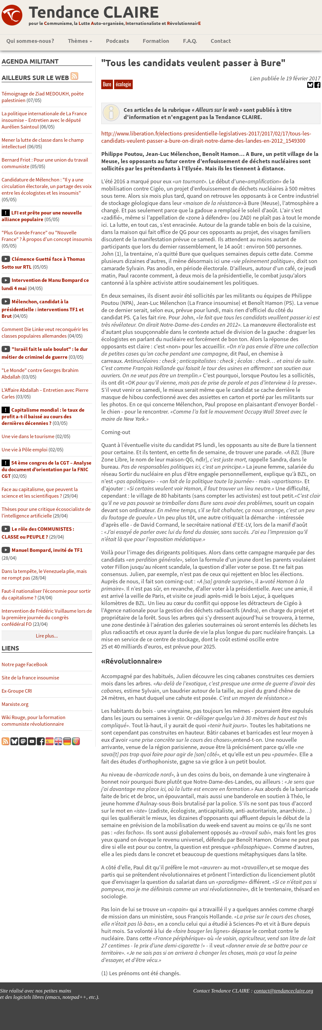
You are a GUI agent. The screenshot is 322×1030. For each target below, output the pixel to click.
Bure (107, 84)
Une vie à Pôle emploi (24, 449)
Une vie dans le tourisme (28, 436)
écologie (123, 84)
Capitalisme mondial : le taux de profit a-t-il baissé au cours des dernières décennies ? (43, 416)
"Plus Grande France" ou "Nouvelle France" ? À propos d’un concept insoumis (47, 236)
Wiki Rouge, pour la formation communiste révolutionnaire (33, 720)
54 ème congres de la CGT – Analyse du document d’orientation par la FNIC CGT (47, 469)
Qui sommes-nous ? (30, 40)
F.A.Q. (190, 40)
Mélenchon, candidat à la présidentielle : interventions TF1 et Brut (43, 308)
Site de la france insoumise (30, 677)
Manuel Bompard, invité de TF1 (47, 550)
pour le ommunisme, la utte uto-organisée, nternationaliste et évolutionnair (115, 23)
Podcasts (117, 40)
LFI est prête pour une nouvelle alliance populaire (42, 216)
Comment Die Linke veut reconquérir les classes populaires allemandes (45, 332)
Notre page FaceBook (24, 664)
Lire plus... (47, 635)
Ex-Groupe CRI (17, 691)
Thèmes (80, 40)
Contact (221, 40)
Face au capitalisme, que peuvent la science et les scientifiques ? (40, 492)
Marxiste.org (15, 704)
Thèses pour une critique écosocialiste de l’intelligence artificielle (46, 512)
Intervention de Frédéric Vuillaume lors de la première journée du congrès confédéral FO (47, 617)
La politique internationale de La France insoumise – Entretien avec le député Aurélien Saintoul (44, 120)
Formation (156, 40)
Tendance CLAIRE (94, 11)
